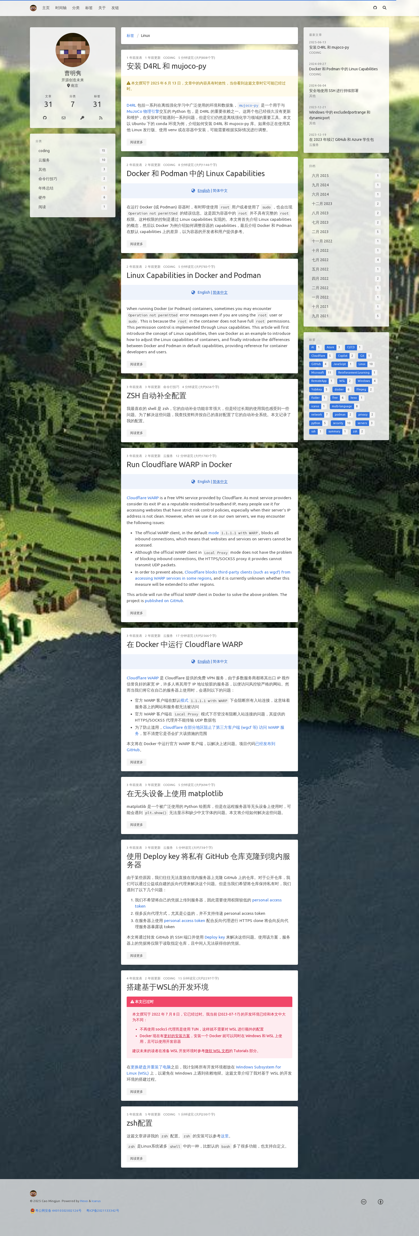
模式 (184, 700)
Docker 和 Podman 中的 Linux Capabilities (196, 173)
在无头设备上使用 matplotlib (175, 793)
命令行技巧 (171, 387)
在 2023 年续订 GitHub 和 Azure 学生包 (341, 139)
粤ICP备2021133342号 (102, 1210)
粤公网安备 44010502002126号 (60, 1210)
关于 (102, 8)
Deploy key (215, 937)
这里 (225, 1136)
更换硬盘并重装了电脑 (151, 1067)
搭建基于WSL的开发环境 (168, 987)
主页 (46, 8)
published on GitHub (164, 600)
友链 (115, 8)
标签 (89, 8)
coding (169, 57)
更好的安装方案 (177, 1036)
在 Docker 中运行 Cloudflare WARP (185, 644)
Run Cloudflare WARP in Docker (179, 464)
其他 (312, 96)
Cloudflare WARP (143, 497)
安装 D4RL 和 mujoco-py (166, 66)
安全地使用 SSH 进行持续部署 (334, 90)
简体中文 (220, 292)
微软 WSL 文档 (217, 1051)
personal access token (184, 920)
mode (213, 532)
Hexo (84, 1201)
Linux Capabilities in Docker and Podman (194, 275)
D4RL (131, 105)
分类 (76, 8)
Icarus (96, 1201)
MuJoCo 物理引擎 (143, 111)
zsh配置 (140, 1123)
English (204, 190)
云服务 (168, 456)
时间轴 (61, 8)
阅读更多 (136, 142)
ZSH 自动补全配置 (157, 395)
